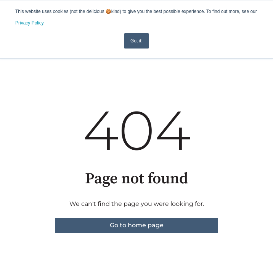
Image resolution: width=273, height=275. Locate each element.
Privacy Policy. (30, 23)
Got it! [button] (136, 41)
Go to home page (137, 225)
